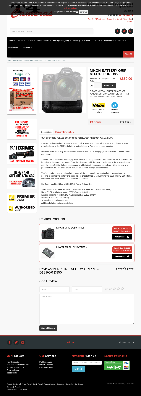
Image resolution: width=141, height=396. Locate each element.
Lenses (31, 40)
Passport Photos (46, 367)
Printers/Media (44, 40)
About (125, 19)
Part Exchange (45, 362)
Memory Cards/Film (82, 40)
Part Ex (90, 19)
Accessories (110, 40)
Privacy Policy (26, 384)
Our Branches (79, 384)
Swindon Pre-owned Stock (18, 365)
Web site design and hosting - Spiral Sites (120, 384)
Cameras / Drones (16, 40)
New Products (13, 362)
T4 (32, 11)
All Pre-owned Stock (15, 367)
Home (9, 60)
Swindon (70, 342)
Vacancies (18, 387)
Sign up (78, 369)
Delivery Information (64, 132)
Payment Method (49, 384)
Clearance (27, 47)
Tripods (98, 40)
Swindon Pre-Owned (114, 19)
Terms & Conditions (13, 384)
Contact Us (69, 384)
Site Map (10, 387)
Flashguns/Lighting (62, 40)
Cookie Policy (37, 384)
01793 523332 (126, 15)
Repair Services (46, 365)
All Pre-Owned (100, 19)
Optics (122, 40)
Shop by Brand (13, 370)
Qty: (92, 85)
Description (46, 132)
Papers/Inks (14, 47)
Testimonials (12, 373)
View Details (121, 237)
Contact (129, 22)
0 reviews (95, 122)
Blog (130, 19)
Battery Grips (28, 60)
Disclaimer (60, 384)
